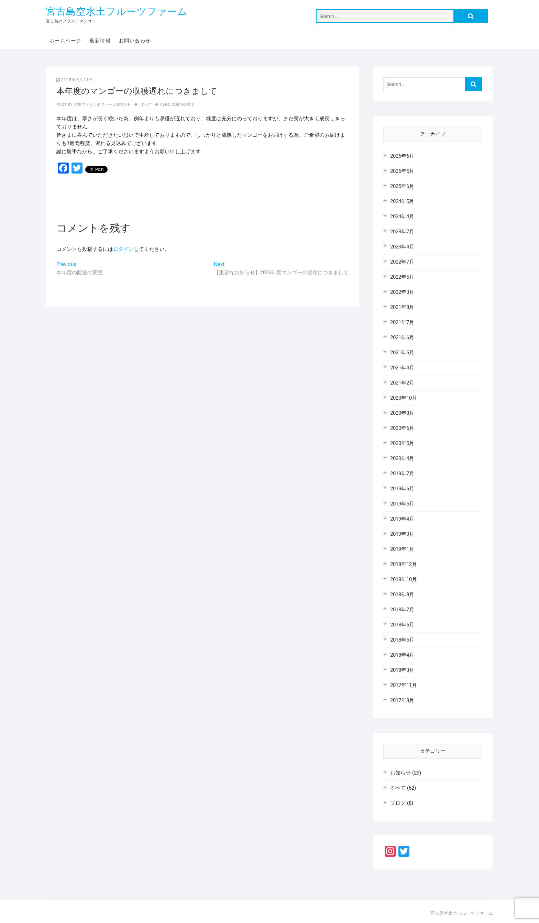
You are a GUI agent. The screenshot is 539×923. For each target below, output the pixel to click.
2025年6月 (402, 186)
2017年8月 (402, 700)
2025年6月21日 (75, 80)
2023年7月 (402, 232)
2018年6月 (402, 625)
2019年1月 (402, 549)
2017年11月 (403, 685)
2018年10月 (403, 579)
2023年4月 (402, 247)
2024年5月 (402, 201)
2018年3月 (402, 670)
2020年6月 (402, 428)
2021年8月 (402, 307)
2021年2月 (402, 383)
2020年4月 (402, 458)
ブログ (398, 803)
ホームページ (65, 40)
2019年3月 (402, 534)
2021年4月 (402, 368)
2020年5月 (402, 443)
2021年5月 (402, 352)
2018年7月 (402, 610)
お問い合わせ (135, 40)
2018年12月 (403, 564)
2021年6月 (402, 337)
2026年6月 (402, 156)
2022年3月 (402, 292)
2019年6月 (402, 489)
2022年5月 (402, 277)
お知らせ (400, 773)
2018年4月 (402, 655)
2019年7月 (402, 473)
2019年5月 (402, 504)
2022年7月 (402, 262)
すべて (146, 104)
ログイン (123, 249)
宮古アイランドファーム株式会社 (102, 104)
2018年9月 (402, 594)
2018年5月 (402, 640)
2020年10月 (403, 398)
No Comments (179, 104)
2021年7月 (402, 322)
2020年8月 (402, 413)
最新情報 (100, 40)
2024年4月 (402, 216)
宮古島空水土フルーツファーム (117, 11)
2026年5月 (402, 171)
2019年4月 (402, 519)
